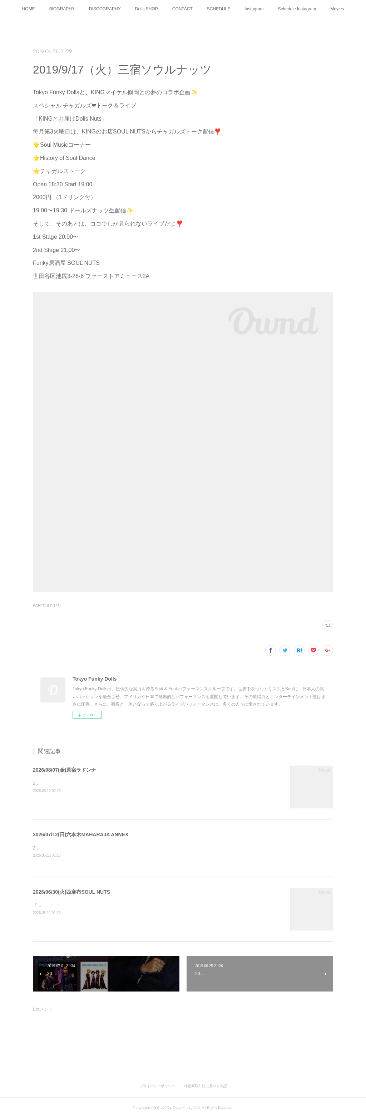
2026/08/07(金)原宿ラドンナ (64, 770)
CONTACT (182, 8)
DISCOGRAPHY (105, 8)
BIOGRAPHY (62, 8)
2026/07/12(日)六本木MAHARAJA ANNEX (80, 834)
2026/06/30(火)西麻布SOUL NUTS (71, 892)
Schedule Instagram (297, 8)
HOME (28, 8)
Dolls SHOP (146, 8)
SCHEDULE (218, 8)
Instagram (253, 8)
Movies (337, 8)
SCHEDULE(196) (47, 606)
